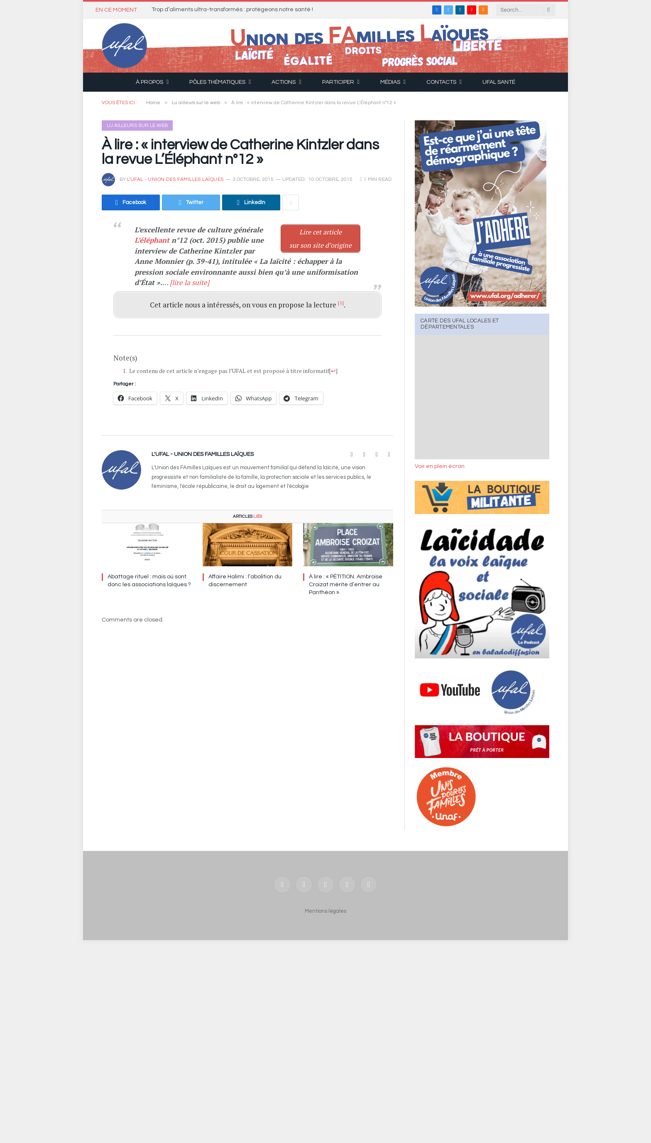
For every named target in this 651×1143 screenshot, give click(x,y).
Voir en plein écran (440, 466)
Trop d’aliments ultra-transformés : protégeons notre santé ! (232, 9)
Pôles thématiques (217, 82)
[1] (341, 303)
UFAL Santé (498, 82)
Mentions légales (325, 911)
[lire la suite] (189, 282)
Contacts (441, 82)
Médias (390, 82)
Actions (284, 82)
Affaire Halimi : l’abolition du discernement (244, 580)
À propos (149, 82)
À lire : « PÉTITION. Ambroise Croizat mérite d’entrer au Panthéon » (345, 584)
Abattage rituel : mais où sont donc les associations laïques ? (149, 580)
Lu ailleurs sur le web (137, 125)
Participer (338, 82)
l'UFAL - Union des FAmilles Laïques (175, 179)
